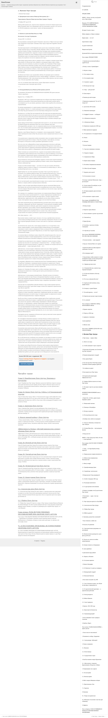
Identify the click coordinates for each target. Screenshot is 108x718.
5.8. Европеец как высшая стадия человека (92, 296)
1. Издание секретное (87, 309)
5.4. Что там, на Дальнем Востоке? (90, 279)
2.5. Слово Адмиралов (87, 602)
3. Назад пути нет (86, 433)
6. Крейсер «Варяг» (86, 623)
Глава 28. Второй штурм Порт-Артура (32, 614)
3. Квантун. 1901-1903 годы (88, 606)
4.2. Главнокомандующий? (88, 613)
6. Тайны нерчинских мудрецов (89, 129)
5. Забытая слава (86, 324)
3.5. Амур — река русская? (88, 89)
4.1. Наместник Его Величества (89, 610)
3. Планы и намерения (87, 644)
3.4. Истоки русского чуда (88, 85)
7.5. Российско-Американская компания (91, 164)
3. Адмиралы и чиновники (88, 317)
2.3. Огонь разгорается (87, 594)
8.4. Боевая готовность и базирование (91, 545)
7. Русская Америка (86, 145)
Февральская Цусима (87, 49)
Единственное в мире (87, 41)
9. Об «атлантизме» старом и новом (90, 196)
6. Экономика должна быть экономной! (91, 516)
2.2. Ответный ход (86, 217)
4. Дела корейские (86, 320)
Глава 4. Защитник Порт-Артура (30, 577)
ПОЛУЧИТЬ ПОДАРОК (26, 363)
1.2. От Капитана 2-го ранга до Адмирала (92, 568)
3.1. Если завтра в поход (87, 74)
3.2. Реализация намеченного (89, 482)
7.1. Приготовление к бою (88, 684)
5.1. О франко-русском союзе (89, 264)
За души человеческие (87, 45)
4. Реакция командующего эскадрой (90, 355)
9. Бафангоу (85, 705)
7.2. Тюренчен (85, 688)
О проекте (36, 712)
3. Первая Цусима (86, 221)
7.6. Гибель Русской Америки (89, 168)
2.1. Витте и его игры (87, 341)
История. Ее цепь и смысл (88, 30)
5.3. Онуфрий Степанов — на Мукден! (91, 114)
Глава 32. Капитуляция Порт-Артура (32, 649)
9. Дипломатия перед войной (89, 552)
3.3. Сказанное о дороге (87, 82)
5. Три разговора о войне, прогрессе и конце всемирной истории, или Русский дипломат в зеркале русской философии (92, 258)
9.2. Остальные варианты (88, 560)
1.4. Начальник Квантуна (88, 575)
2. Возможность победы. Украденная (90, 636)
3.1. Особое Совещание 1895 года (90, 478)
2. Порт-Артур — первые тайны (89, 338)
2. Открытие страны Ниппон (89, 209)
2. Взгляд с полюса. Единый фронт (90, 66)
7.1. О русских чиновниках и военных (91, 149)
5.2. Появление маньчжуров (88, 110)
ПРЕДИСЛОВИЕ (86, 13)
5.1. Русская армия (86, 672)
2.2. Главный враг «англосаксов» (89, 471)
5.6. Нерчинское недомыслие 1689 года (91, 126)
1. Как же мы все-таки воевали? (89, 632)
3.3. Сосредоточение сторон (88, 655)
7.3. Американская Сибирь (88, 156)
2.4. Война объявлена (87, 598)
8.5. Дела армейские (87, 548)
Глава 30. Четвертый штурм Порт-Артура (33, 637)
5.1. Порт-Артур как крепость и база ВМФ (92, 501)
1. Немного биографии (87, 564)
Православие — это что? (88, 37)
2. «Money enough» (86, 463)
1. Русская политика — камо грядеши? (91, 240)
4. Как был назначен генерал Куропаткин (91, 659)
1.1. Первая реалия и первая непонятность (92, 454)
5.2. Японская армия (87, 676)
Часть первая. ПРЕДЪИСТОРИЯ (90, 57)
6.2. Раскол (84, 137)
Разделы (43, 712)
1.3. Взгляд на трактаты (87, 411)
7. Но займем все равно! (87, 368)
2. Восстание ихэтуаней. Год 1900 (90, 579)
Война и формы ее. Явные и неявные (90, 34)
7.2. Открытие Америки (87, 153)
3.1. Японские (85, 647)
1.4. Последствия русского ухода (89, 415)
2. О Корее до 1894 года (87, 313)
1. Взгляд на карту (86, 205)
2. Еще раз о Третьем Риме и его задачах (91, 243)
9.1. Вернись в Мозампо (87, 556)
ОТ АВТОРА (85, 9)
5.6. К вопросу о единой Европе (89, 288)
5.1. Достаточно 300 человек (88, 106)
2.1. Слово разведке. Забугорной (89, 640)
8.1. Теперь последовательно (89, 695)
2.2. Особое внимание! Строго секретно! (91, 345)
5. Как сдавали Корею (87, 358)
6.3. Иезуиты (85, 141)
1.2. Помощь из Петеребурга (88, 407)
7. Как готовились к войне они (89, 520)
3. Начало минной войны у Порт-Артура (33, 589)
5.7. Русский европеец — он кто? (90, 292)
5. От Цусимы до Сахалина (88, 230)
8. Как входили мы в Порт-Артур (90, 372)
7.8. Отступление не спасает (88, 176)
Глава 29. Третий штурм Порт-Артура (32, 626)
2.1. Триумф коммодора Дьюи (89, 467)
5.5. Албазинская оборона (88, 122)
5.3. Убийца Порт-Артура (88, 509)
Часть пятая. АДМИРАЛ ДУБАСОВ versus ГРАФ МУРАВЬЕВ (15, 716)
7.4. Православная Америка (88, 160)
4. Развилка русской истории (89, 97)
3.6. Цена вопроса (86, 93)
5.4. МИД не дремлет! (87, 513)
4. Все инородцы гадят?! (88, 253)
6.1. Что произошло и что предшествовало (92, 133)
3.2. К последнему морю (88, 78)
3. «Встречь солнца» (87, 70)
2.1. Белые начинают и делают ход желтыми (92, 213)
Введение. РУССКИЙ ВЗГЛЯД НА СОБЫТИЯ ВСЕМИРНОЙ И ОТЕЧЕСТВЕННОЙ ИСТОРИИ (90, 24)
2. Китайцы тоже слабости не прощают (91, 418)
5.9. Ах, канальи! (86, 300)
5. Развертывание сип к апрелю (89, 668)
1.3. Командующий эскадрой (89, 572)
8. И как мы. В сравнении (88, 524)
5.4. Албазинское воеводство (89, 118)
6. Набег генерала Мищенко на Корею (91, 680)
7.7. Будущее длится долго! (88, 172)
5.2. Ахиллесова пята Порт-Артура (90, 505)
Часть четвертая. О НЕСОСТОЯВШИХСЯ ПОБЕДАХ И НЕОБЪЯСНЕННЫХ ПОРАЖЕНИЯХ (92, 710)
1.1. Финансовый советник (88, 403)
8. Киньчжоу (85, 692)
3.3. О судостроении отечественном (90, 486)
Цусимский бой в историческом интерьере (92, 53)
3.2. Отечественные (86, 651)
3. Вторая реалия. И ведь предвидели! (91, 475)
